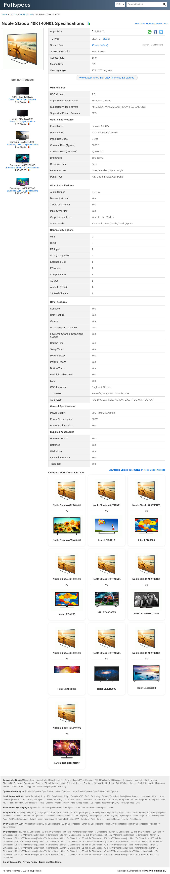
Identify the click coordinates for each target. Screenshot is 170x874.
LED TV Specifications (29, 824)
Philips (124, 783)
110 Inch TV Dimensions (115, 854)
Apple (140, 783)
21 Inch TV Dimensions (25, 848)
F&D (147, 780)
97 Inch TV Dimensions (137, 854)
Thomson (17, 816)
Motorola (26, 816)
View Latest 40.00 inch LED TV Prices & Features (106, 77)
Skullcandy (42, 786)
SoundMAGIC (77, 796)
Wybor (114, 816)
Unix (54, 786)
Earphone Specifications (39, 807)
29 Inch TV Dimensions (47, 848)
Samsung (62, 786)
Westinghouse (158, 816)
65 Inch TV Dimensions (74, 832)
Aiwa (63, 783)
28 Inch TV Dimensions (25, 851)
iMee (52, 819)
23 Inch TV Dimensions (136, 848)
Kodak (67, 816)
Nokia (49, 799)
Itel (129, 816)
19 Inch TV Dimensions (70, 854)
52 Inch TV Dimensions (25, 838)
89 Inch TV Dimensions (71, 841)
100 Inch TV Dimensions (70, 835)
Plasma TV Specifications (116, 824)
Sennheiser (29, 783)
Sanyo (93, 816)
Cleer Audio (148, 799)
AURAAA (13, 819)
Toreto (111, 783)
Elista (47, 783)
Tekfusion (114, 796)
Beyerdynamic (132, 796)
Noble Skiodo (26, 14)
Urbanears (145, 796)
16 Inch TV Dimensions (47, 835)
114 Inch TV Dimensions (117, 841)
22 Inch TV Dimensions (47, 845)
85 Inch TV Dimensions (25, 835)
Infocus (113, 812)
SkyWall (32, 819)
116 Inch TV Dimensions (140, 841)
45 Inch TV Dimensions (92, 854)
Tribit (45, 780)
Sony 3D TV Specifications (22, 121)
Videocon (104, 812)
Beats (122, 796)
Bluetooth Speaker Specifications (39, 791)
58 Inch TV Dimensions (92, 838)
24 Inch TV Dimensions (70, 845)
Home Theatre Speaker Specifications (88, 791)
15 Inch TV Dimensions (70, 848)
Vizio (82, 780)
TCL (118, 783)
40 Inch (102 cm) (100, 45)
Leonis (117, 819)
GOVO (14, 786)
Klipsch (155, 796)
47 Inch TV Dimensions (136, 845)
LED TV (13, 14)
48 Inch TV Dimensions (114, 851)
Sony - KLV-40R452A (22, 97)
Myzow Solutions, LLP (155, 871)
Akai (131, 819)
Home (4, 14)
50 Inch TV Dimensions (92, 851)
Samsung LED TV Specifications (22, 144)
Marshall (59, 780)
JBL (141, 780)
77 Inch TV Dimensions (93, 835)
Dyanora (55, 783)
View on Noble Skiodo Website (137, 470)
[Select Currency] (120, 4)
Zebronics (18, 783)
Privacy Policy (30, 862)
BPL (60, 812)
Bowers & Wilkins (102, 799)
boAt (94, 783)
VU (46, 812)
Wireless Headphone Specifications (97, 807)
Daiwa (106, 816)
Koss (162, 796)
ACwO (21, 786)
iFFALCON (77, 816)
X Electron (70, 819)
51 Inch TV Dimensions (92, 848)
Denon (105, 796)
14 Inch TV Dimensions (70, 851)
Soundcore (127, 780)
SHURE (138, 799)
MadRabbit (102, 783)
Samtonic (85, 819)
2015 (106, 38)
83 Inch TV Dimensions (70, 838)
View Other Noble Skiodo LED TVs (151, 23)
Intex (82, 812)
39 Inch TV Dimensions (47, 851)
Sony (51, 780)
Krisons (79, 783)
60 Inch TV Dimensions (96, 832)
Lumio (138, 819)
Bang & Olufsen (72, 780)
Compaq (39, 783)
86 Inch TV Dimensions (115, 835)
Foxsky (87, 783)
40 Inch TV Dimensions (153, 45)
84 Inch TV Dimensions (47, 854)
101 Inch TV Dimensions (94, 841)
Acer (5, 819)
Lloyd (88, 812)
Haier (76, 812)
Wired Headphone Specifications (65, 807)
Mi (49, 786)
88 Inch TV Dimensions (25, 854)
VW (77, 819)
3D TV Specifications (71, 824)
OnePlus (7, 799)
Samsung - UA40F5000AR (22, 188)
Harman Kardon (75, 799)
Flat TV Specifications (138, 824)
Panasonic (88, 799)
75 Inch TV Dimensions (25, 845)
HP (37, 803)
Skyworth (123, 816)
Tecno (29, 799)
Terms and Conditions (50, 862)
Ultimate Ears (28, 780)
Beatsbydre (149, 783)
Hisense (132, 783)
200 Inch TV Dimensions (29, 832)
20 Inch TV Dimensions (136, 851)
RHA (121, 799)
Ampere (89, 780)
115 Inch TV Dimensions (138, 838)
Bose (136, 780)
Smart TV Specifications (92, 824)
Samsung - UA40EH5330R (22, 165)
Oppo (42, 799)
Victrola (154, 780)
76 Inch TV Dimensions (48, 841)
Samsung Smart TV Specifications (22, 167)
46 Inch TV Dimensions (92, 845)
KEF (97, 780)
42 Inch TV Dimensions (114, 845)
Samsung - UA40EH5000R (22, 142)
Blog (5, 862)
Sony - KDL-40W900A (22, 119)
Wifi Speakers (113, 791)
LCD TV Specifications (50, 824)
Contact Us (15, 862)
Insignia (146, 816)
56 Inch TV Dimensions (47, 838)
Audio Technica (32, 796)
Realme (15, 799)
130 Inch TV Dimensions (115, 838)
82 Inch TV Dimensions (137, 835)
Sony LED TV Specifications (22, 99)
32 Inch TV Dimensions (141, 832)
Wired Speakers (63, 791)
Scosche (117, 780)
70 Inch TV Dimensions (52, 832)
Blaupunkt (7, 783)
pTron (32, 786)
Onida (128, 812)
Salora (121, 812)
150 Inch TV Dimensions (26, 841)
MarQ (36, 799)
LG (27, 786)
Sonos (39, 780)
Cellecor (70, 783)
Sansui (96, 812)
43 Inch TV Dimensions (114, 848)
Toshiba (53, 812)
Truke (126, 799)
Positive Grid (106, 780)
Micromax (68, 812)
